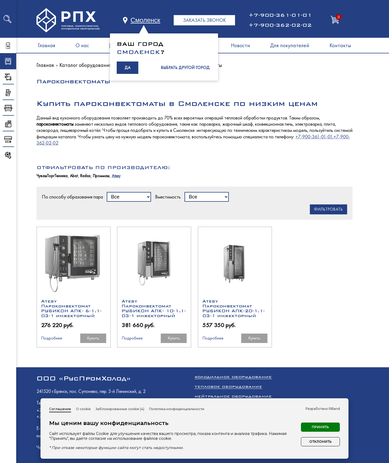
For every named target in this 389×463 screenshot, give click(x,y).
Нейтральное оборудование (233, 396)
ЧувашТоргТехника (52, 176)
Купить (93, 338)
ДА (127, 67)
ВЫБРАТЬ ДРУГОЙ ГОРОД (185, 67)
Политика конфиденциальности (176, 409)
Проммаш (101, 176)
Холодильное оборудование (233, 377)
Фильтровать (328, 209)
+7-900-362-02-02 (280, 25)
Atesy (116, 176)
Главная (46, 45)
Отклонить (320, 442)
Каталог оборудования (85, 64)
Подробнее (51, 338)
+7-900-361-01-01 (280, 15)
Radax (85, 176)
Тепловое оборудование (228, 387)
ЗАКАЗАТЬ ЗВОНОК (204, 20)
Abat (74, 176)
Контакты (340, 45)
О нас (82, 45)
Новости (240, 45)
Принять (320, 427)
